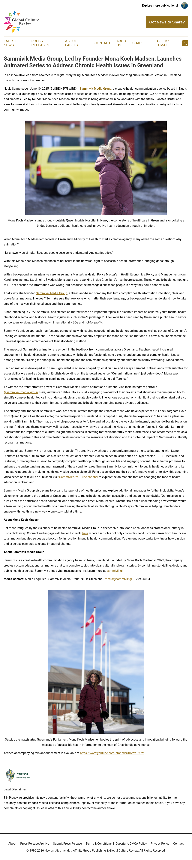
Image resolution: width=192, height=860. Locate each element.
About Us (122, 43)
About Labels (71, 43)
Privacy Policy (160, 843)
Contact (102, 43)
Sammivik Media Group (51, 293)
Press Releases (40, 43)
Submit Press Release (67, 843)
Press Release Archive (34, 843)
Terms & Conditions (99, 843)
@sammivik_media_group (21, 392)
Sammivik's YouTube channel (78, 477)
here (85, 533)
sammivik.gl (114, 571)
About (12, 843)
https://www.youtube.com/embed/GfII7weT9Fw (112, 753)
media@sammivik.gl (118, 579)
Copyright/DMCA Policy (131, 843)
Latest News (10, 43)
